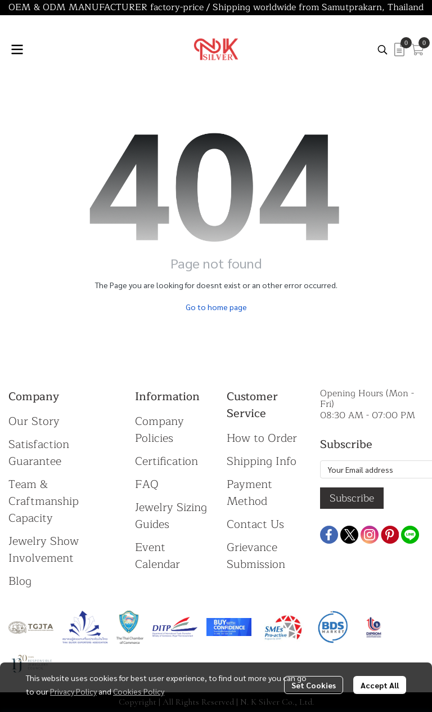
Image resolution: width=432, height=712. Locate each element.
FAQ (147, 484)
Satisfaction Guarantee (38, 453)
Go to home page (216, 307)
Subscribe (352, 498)
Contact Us (255, 524)
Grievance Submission (256, 556)
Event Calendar (157, 556)
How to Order (262, 438)
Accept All (380, 685)
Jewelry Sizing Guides (171, 516)
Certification (166, 461)
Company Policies (159, 429)
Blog (20, 581)
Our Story (34, 421)
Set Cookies (313, 685)
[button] (382, 49)
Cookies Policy (138, 691)
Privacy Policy (73, 691)
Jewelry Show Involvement (43, 549)
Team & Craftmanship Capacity (43, 501)
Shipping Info (261, 461)
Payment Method (249, 493)
